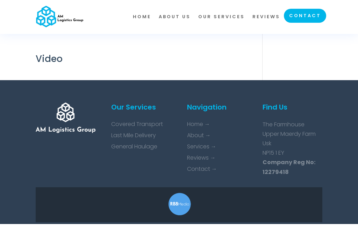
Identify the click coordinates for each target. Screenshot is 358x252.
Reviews (266, 16)
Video (49, 58)
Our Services (221, 16)
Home (142, 16)
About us (175, 16)
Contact (305, 15)
